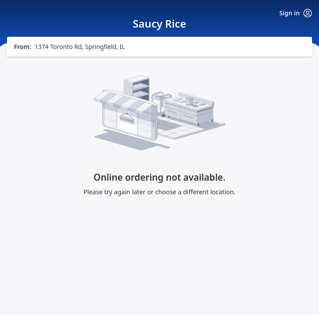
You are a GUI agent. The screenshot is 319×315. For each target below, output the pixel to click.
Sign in (295, 13)
